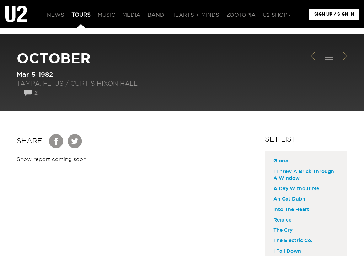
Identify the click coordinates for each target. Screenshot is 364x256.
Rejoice (282, 220)
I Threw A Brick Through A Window (303, 175)
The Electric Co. (292, 240)
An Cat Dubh (289, 199)
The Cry (283, 230)
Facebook (56, 141)
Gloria (280, 161)
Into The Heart (291, 209)
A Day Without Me (296, 188)
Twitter (75, 141)
